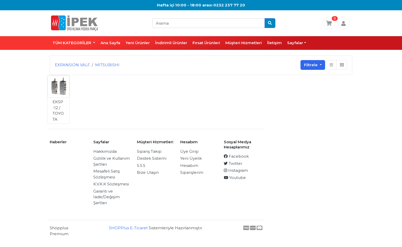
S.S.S (141, 165)
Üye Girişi (189, 151)
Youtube (235, 177)
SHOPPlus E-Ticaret (128, 227)
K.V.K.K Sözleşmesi (111, 184)
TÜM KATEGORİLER (72, 42)
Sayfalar (295, 42)
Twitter (233, 163)
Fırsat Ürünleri (206, 42)
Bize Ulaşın (148, 172)
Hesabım (189, 165)
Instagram (236, 170)
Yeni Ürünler (138, 42)
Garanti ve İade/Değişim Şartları (106, 197)
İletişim (274, 42)
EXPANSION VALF (72, 64)
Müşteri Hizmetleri (243, 42)
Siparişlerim (191, 172)
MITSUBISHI (107, 64)
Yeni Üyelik (191, 158)
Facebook (236, 156)
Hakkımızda (105, 151)
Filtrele (311, 64)
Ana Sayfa (110, 42)
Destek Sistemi (151, 158)
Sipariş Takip (149, 151)
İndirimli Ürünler (171, 42)
